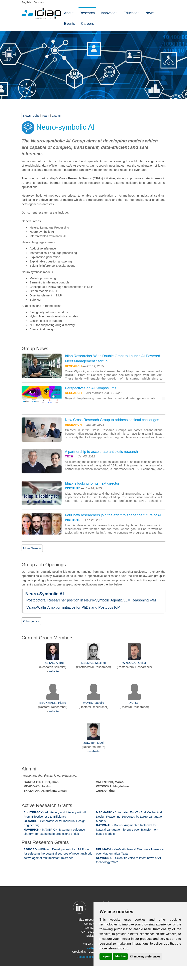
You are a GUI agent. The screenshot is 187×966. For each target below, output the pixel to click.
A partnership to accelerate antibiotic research (101, 452)
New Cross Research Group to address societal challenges (112, 420)
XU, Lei (134, 702)
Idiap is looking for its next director (92, 483)
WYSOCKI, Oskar (134, 662)
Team (45, 115)
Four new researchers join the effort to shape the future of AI (113, 515)
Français (39, 2)
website (54, 671)
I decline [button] (120, 956)
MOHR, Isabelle (93, 702)
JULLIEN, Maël (94, 742)
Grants (56, 115)
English (26, 2)
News (27, 115)
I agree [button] (105, 956)
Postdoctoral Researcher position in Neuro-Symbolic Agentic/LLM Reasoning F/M (91, 600)
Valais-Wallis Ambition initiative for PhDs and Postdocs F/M (73, 607)
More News (32, 548)
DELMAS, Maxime (93, 662)
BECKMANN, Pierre (52, 702)
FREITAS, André (53, 662)
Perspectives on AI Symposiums (90, 388)
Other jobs (31, 621)
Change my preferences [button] (145, 956)
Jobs (36, 115)
